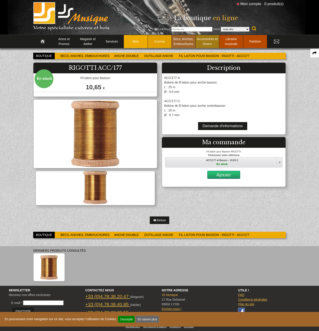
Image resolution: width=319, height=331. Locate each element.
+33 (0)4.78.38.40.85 (107, 304)
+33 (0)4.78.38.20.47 (107, 296)
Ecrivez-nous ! (171, 309)
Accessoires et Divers (207, 41)
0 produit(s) (274, 4)
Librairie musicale (231, 41)
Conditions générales (252, 299)
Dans (216, 29)
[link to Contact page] (276, 41)
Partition (255, 41)
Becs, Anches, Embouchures (183, 41)
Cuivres (159, 41)
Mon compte (250, 4)
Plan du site (246, 304)
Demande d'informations (222, 126)
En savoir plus (147, 319)
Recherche (163, 29)
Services (112, 41)
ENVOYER (23, 311)
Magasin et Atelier (87, 41)
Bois (136, 41)
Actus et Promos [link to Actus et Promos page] (64, 41)
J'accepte (126, 319)
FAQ (241, 295)
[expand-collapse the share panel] (314, 53)
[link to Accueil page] (42, 41)
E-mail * (16, 303)
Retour (159, 220)
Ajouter (223, 174)
